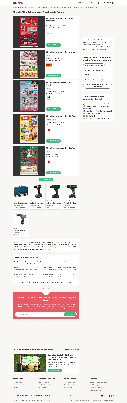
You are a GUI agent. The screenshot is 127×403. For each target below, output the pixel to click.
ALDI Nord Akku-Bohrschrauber (95, 70)
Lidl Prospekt (68, 387)
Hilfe (70, 400)
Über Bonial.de (17, 382)
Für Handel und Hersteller (21, 385)
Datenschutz (68, 309)
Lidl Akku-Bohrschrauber (93, 75)
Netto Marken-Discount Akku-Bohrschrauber (97, 85)
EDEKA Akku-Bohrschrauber (94, 65)
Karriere (15, 387)
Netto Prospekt (69, 385)
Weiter (70, 314)
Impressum (77, 400)
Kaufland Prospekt (44, 385)
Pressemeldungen (95, 390)
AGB (99, 400)
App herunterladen (96, 387)
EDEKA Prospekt (43, 382)
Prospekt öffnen (53, 45)
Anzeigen (110, 7)
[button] (46, 32)
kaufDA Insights (95, 385)
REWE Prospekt (43, 387)
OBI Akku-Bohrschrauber (93, 80)
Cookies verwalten (108, 400)
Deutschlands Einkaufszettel (99, 382)
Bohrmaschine (55, 7)
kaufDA (15, 7)
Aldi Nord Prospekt (70, 382)
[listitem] (21, 197)
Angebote (23, 7)
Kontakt (94, 400)
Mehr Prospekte (46, 179)
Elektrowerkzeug (42, 7)
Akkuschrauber (67, 7)
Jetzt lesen (55, 370)
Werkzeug (32, 7)
